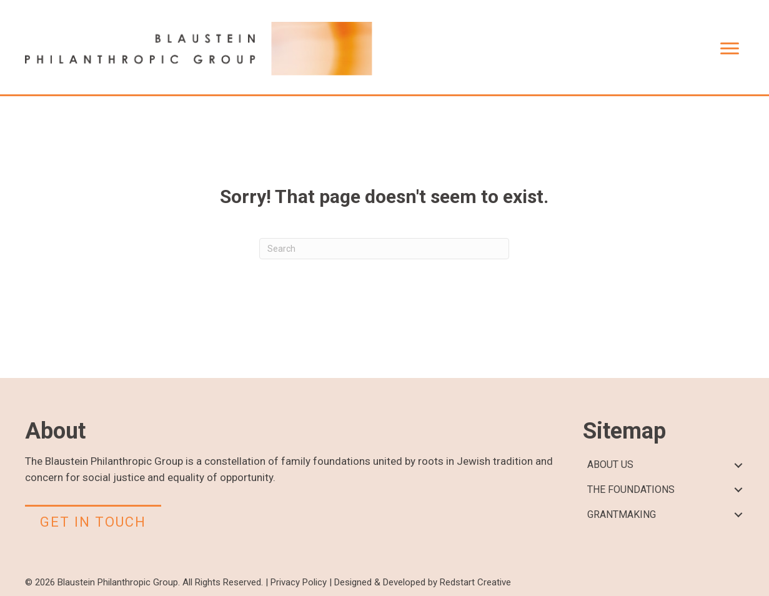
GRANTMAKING (621, 514)
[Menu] (729, 48)
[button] (738, 465)
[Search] (384, 248)
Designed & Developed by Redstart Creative (422, 582)
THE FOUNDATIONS (631, 489)
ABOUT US (610, 464)
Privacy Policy (298, 582)
